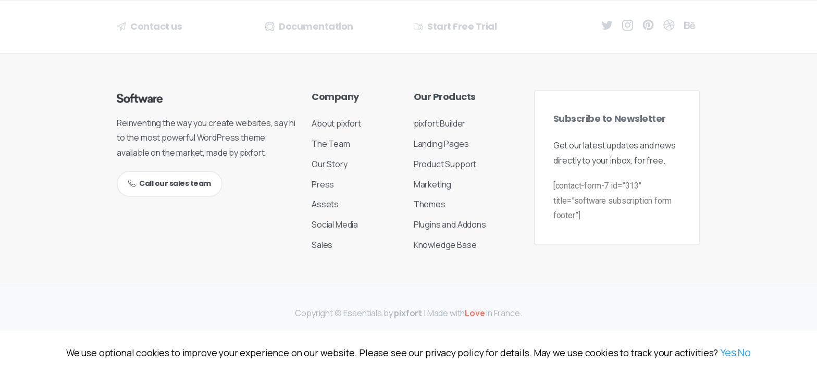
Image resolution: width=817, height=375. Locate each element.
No (744, 352)
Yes (728, 352)
